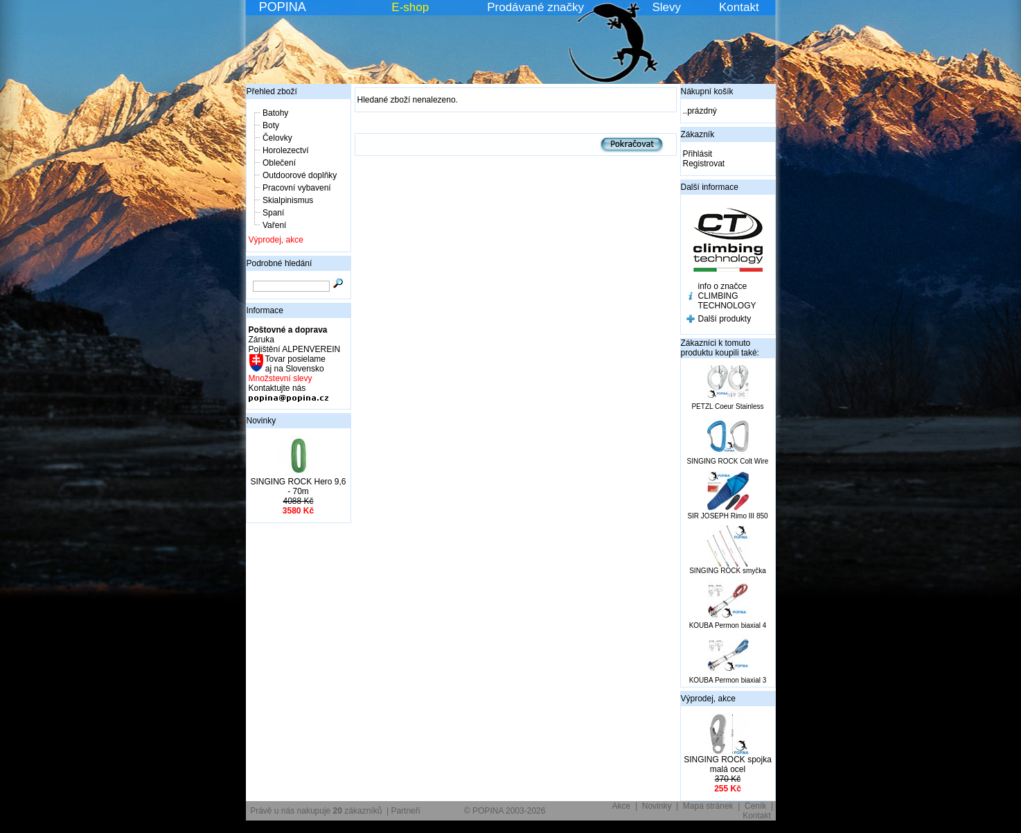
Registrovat (704, 163)
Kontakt (739, 7)
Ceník (755, 806)
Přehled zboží (272, 91)
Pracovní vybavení (297, 188)
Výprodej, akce (276, 240)
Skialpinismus (288, 200)
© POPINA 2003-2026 (505, 811)
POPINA (282, 7)
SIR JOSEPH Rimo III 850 (727, 516)
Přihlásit (698, 154)
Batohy (275, 113)
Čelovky (277, 138)
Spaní (273, 213)
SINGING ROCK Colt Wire (728, 461)
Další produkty (725, 319)
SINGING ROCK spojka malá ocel (728, 764)
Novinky (261, 421)
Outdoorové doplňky (300, 175)
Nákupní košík (707, 91)
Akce (621, 806)
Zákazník (698, 134)
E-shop (410, 7)
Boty (271, 125)
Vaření (274, 225)
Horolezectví (286, 150)
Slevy (666, 7)
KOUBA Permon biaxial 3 (728, 680)
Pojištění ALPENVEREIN (295, 349)
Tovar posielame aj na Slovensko (294, 364)
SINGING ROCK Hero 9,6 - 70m (298, 486)
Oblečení (279, 163)
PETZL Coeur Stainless (727, 406)
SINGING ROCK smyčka (727, 571)
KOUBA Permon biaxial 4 (728, 625)
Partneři (405, 811)
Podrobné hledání (279, 263)
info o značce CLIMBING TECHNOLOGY (727, 295)
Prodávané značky (535, 7)
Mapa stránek (708, 806)
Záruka (261, 339)
